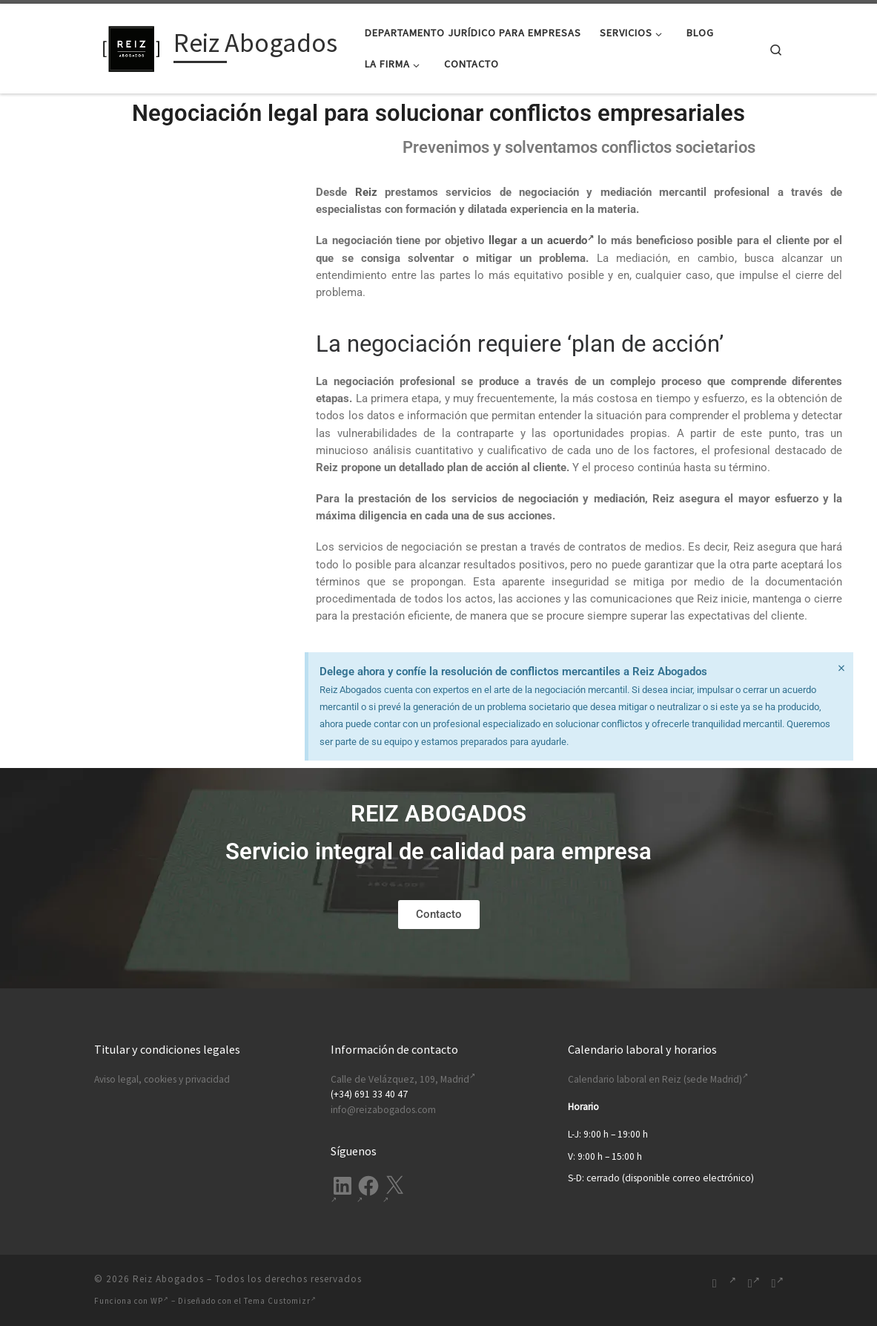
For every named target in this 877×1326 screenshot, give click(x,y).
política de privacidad (236, 550)
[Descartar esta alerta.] (840, 669)
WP (159, 1301)
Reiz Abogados (168, 1279)
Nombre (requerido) (168, 223)
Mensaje (170, 403)
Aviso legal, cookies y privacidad (162, 1079)
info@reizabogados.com (383, 1109)
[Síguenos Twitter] (778, 1283)
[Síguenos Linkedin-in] (732, 1283)
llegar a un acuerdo (541, 240)
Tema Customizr (280, 1301)
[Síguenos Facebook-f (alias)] (754, 1283)
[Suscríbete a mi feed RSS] (714, 1283)
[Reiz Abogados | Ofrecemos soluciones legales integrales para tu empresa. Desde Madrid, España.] (131, 45)
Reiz (366, 192)
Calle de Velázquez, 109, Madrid (403, 1079)
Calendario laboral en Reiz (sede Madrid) (658, 1079)
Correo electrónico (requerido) (168, 281)
